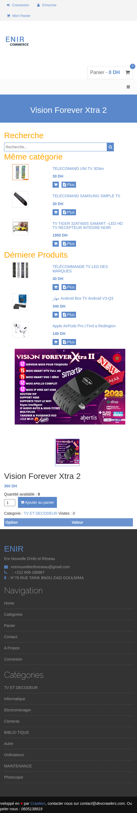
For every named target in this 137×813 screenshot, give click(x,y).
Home (9, 603)
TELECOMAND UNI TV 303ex (78, 168)
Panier (9, 625)
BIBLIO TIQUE (16, 732)
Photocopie (13, 777)
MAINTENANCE (18, 766)
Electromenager (17, 710)
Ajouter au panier (37, 502)
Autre (8, 743)
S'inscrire (47, 5)
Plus (69, 184)
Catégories (13, 614)
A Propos (12, 648)
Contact (10, 637)
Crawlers (38, 803)
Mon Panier (19, 16)
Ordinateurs (14, 755)
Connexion (18, 5)
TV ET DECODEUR (40, 513)
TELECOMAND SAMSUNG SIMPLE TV (86, 196)
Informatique (14, 699)
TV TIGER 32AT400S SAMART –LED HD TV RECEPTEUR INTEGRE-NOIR (88, 225)
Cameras (12, 721)
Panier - (110, 72)
